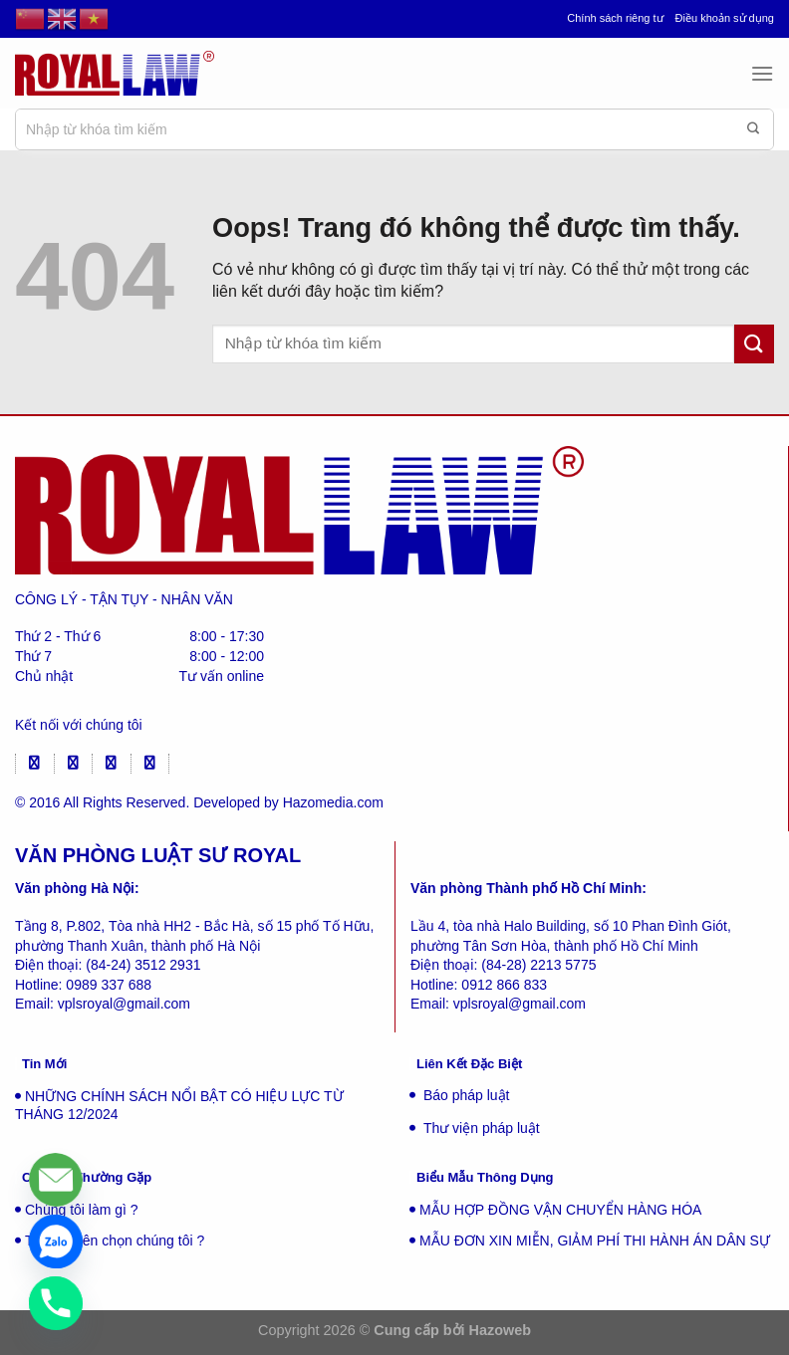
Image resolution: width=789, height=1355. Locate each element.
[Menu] (762, 73)
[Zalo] (56, 1241)
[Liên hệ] (56, 1180)
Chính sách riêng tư (614, 18)
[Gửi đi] (753, 129)
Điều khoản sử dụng (724, 18)
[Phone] (56, 1303)
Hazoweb (500, 1330)
